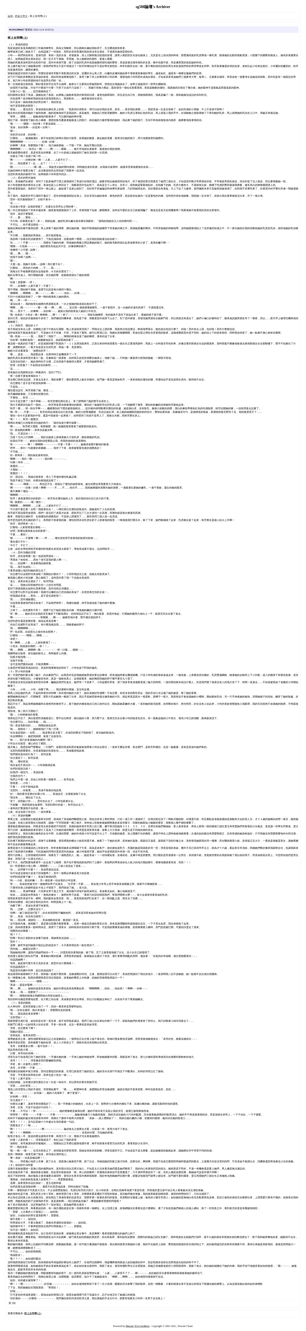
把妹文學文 (21, 16)
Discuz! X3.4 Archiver (138, 1326)
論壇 (10, 16)
